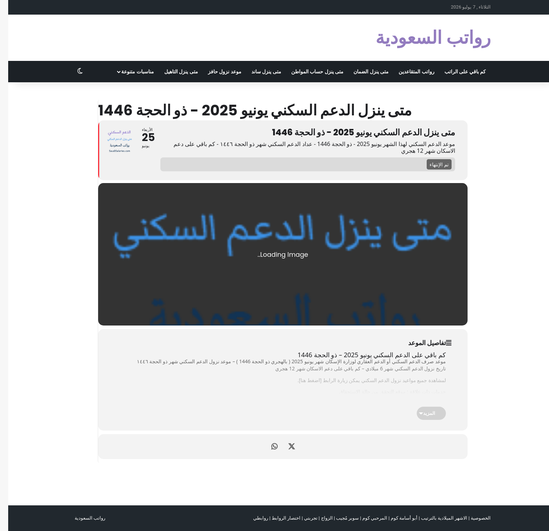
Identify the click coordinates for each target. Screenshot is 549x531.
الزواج (319, 518)
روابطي (252, 518)
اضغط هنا (302, 380)
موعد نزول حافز (216, 71)
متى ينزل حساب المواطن (309, 71)
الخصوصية (473, 518)
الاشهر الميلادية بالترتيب (436, 518)
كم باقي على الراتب (457, 71)
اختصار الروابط (277, 518)
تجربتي (302, 518)
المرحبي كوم (366, 518)
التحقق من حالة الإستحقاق (358, 391)
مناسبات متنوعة (129, 71)
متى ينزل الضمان (362, 71)
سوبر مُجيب (339, 518)
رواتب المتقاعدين (408, 71)
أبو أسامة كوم (396, 518)
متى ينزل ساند (258, 71)
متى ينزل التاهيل (173, 71)
